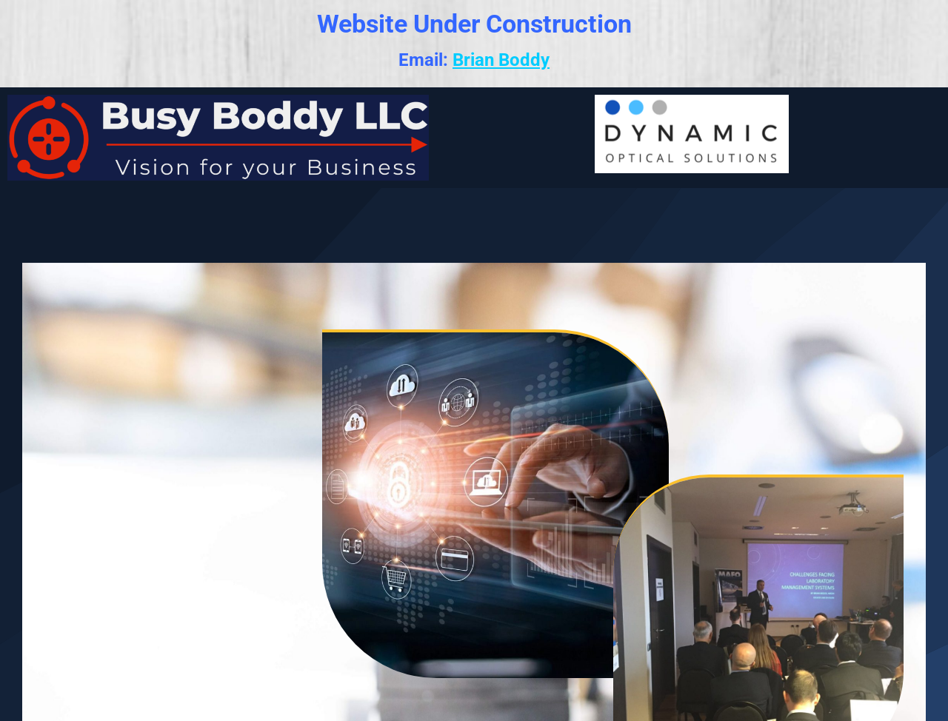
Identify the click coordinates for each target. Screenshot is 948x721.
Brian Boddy (501, 60)
